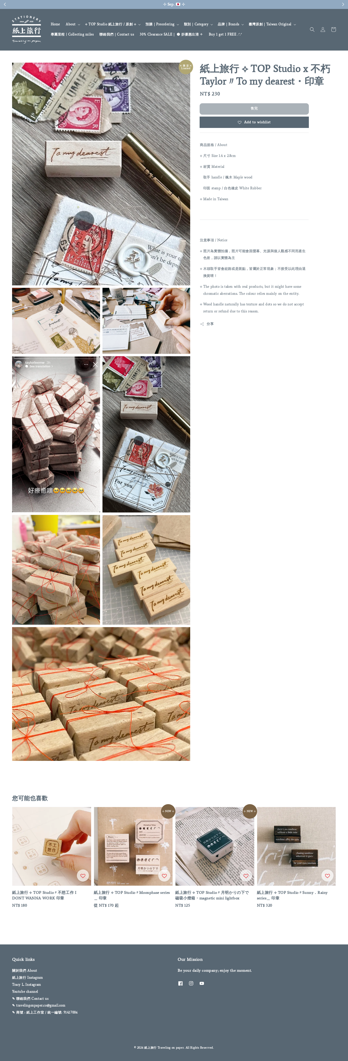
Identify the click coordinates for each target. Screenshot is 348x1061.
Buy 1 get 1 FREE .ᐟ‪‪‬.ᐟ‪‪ (225, 34)
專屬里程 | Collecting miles (72, 34)
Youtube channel (25, 992)
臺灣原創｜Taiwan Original (270, 24)
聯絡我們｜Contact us (116, 34)
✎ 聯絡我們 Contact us (30, 999)
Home (55, 24)
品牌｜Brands (228, 24)
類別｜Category (196, 24)
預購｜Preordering (159, 24)
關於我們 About (24, 971)
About (71, 24)
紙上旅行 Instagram (27, 978)
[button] (312, 29)
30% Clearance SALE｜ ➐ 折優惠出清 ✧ (171, 34)
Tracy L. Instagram (26, 985)
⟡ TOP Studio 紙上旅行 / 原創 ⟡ (110, 24)
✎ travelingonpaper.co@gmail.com (38, 1005)
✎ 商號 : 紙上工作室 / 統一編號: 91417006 (45, 1012)
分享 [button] (207, 324)
